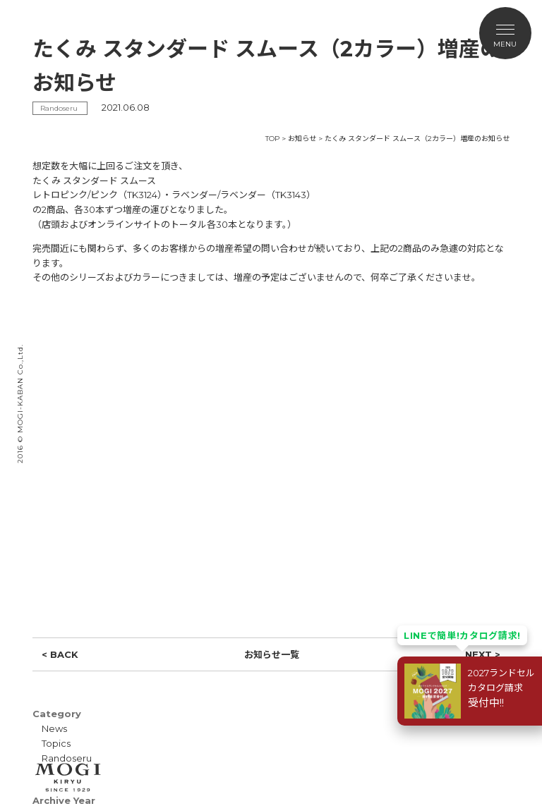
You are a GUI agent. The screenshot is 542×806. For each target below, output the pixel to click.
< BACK (60, 654)
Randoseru (67, 758)
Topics (56, 743)
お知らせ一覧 (271, 654)
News (54, 728)
